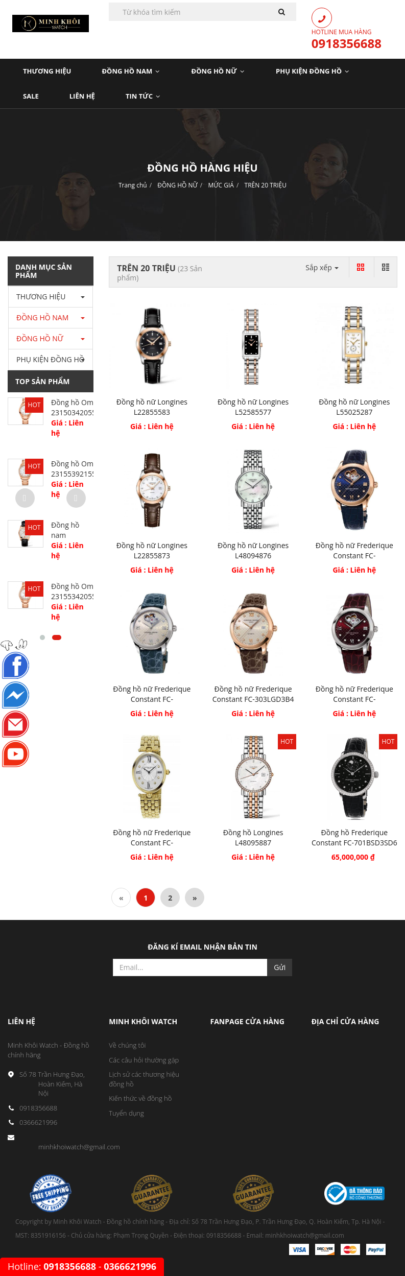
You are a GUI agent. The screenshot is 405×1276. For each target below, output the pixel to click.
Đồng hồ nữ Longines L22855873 (151, 550)
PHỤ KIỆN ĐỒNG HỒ (313, 71)
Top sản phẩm (42, 381)
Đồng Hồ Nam (131, 71)
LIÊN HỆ (82, 96)
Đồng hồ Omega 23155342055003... (82, 591)
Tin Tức (143, 96)
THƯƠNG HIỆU (40, 296)
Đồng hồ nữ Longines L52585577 (253, 407)
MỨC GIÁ (220, 185)
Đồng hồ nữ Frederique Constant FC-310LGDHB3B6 (151, 699)
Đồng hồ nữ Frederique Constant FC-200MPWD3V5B (151, 843)
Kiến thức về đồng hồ (140, 1098)
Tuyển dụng (126, 1113)
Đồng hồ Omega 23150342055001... (82, 407)
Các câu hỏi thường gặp (144, 1060)
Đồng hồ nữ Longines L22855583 (151, 407)
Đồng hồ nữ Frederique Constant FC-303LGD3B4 (253, 694)
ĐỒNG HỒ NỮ (177, 185)
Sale (31, 96)
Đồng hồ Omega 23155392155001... (82, 469)
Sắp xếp (322, 267)
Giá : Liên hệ (152, 426)
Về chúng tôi (127, 1045)
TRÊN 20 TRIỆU (266, 185)
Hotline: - (82, 1266)
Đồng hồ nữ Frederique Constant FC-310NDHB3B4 (354, 555)
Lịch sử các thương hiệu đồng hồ (144, 1079)
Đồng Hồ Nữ (218, 71)
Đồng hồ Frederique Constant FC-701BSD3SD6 (354, 837)
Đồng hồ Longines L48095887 (253, 837)
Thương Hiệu (47, 71)
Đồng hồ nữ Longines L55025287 (354, 407)
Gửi (279, 967)
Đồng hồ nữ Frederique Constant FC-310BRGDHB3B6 (354, 699)
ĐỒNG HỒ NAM (42, 317)
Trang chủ (132, 185)
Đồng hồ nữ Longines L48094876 (253, 550)
